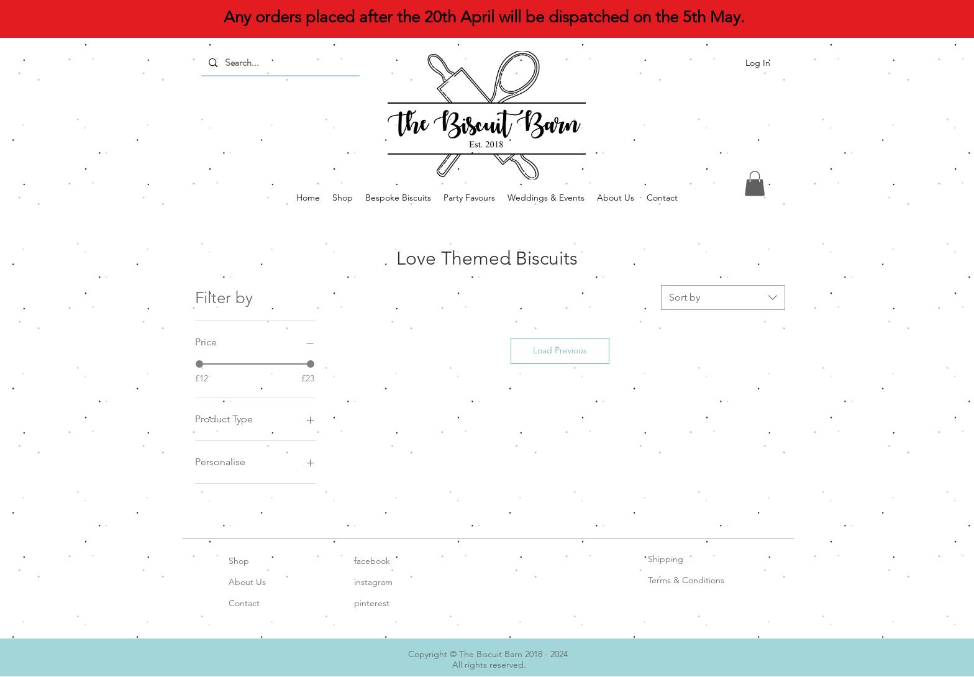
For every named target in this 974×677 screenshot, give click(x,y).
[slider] (199, 364)
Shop (239, 560)
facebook (372, 560)
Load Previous (560, 350)
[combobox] (723, 297)
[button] (754, 183)
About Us (247, 582)
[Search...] (279, 63)
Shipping (665, 559)
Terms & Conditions (686, 580)
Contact (244, 603)
